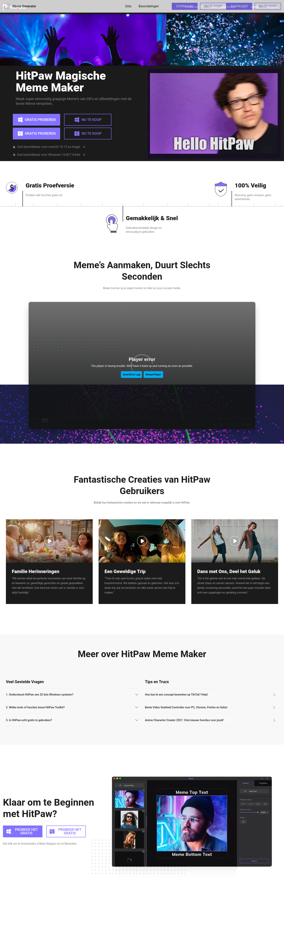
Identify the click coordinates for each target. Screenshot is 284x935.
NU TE (213, 6)
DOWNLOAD (184, 6)
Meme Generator (19, 6)
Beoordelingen (149, 6)
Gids (128, 6)
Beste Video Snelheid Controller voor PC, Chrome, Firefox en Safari (186, 692)
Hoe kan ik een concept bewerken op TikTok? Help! (176, 680)
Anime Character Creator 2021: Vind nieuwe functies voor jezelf (184, 705)
